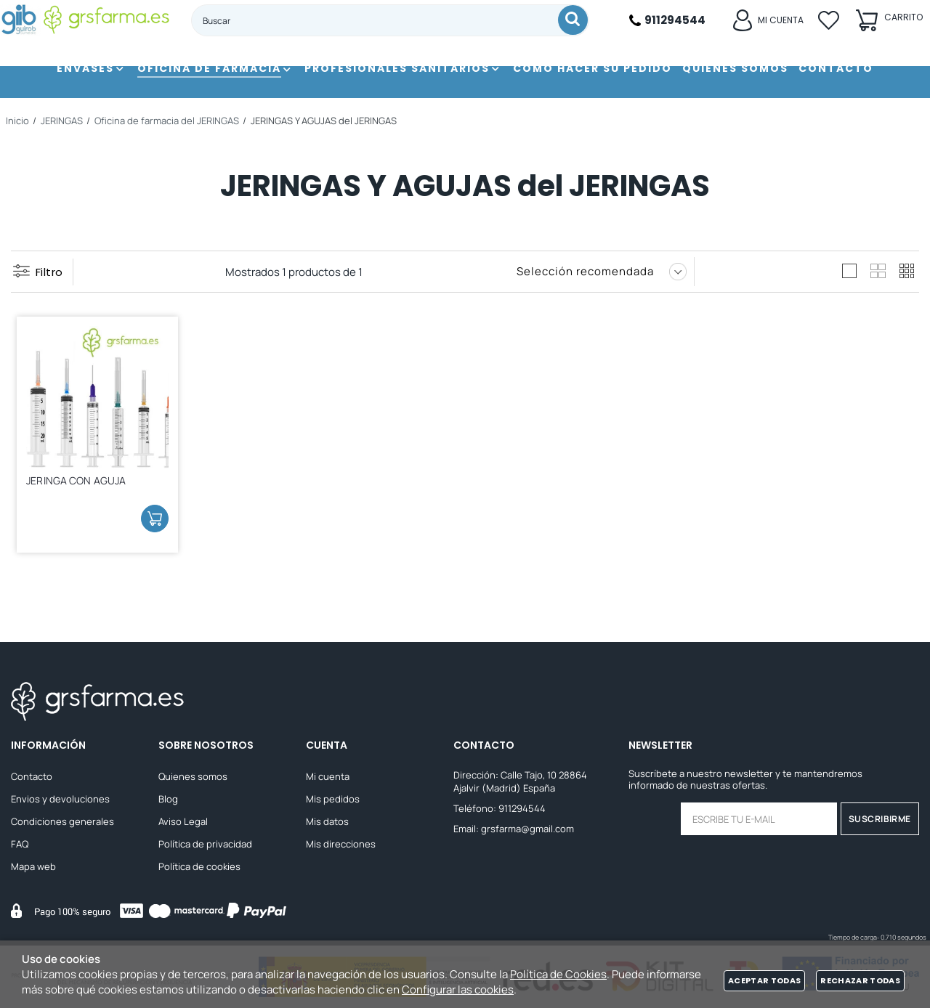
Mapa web (33, 869)
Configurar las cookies (458, 989)
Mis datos (327, 824)
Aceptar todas (764, 980)
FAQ (19, 846)
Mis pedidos (333, 801)
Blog (168, 801)
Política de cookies (199, 869)
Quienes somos (192, 779)
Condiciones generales (62, 824)
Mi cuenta (327, 779)
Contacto (31, 779)
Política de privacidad (205, 846)
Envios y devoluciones (60, 801)
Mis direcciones (341, 846)
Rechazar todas (860, 980)
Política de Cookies (558, 974)
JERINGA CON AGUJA (81, 482)
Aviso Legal (183, 824)
